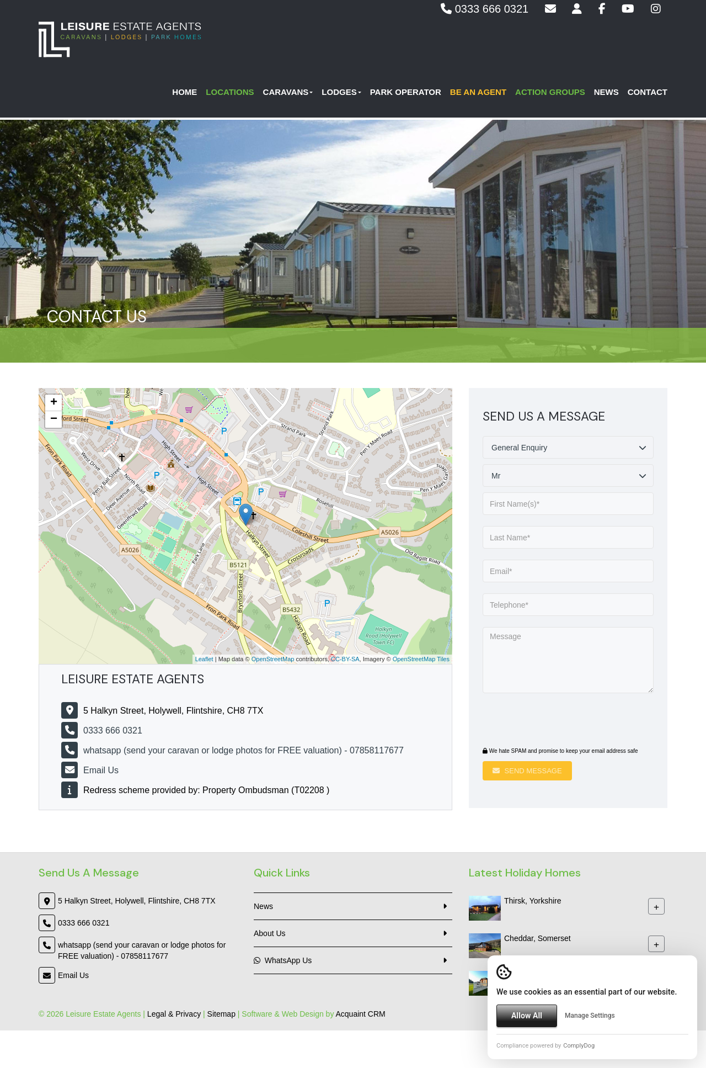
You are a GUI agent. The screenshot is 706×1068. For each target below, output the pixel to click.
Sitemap (221, 1013)
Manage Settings (590, 1015)
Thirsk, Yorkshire (532, 900)
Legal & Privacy (174, 1013)
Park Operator (405, 94)
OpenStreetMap (273, 659)
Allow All (526, 1015)
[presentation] (550, 721)
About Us (270, 933)
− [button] (53, 419)
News (606, 94)
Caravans (288, 94)
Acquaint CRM (361, 1013)
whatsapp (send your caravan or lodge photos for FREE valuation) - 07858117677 (243, 750)
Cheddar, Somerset (537, 938)
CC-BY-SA (345, 659)
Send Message (527, 771)
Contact (647, 94)
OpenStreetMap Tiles (421, 659)
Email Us (101, 770)
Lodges (341, 94)
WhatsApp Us (283, 960)
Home (184, 94)
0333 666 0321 (484, 9)
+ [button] (53, 403)
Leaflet (204, 659)
